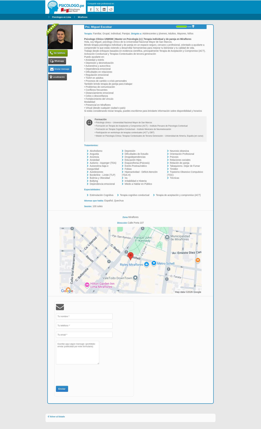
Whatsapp (57, 61)
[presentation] (81, 374)
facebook (91, 9)
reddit (111, 9)
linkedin (104, 9)
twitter (97, 9)
